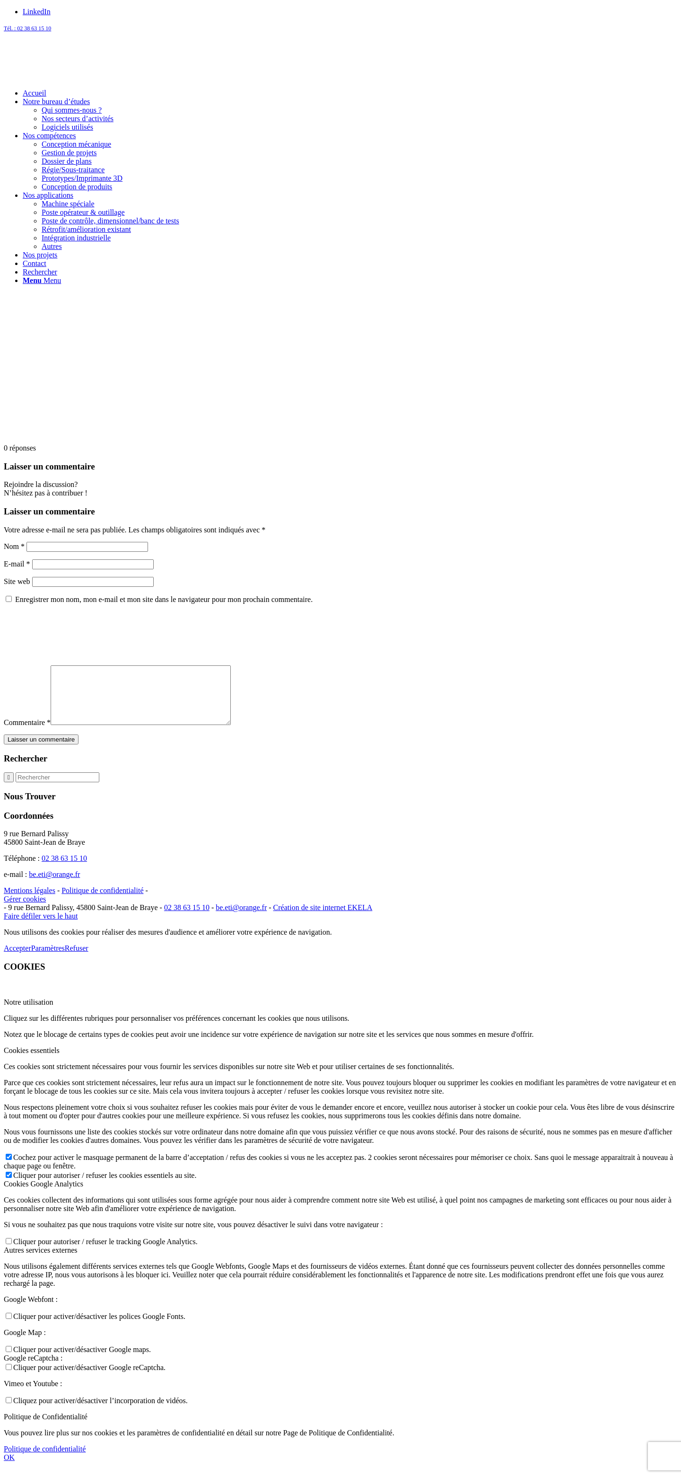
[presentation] (76, 634)
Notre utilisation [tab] (28, 1013)
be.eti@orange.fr (54, 886)
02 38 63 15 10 (64, 870)
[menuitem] (350, 93)
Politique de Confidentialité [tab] (45, 1428)
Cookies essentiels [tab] (32, 1062)
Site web (17, 581)
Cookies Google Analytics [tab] (43, 1195)
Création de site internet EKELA (323, 919)
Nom (14, 546)
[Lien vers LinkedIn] (37, 12)
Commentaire (27, 734)
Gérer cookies (25, 910)
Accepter (17, 959)
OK (9, 1469)
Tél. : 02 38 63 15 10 (27, 28)
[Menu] (42, 280)
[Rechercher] (40, 272)
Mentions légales (29, 902)
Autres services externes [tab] (41, 1261)
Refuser (76, 959)
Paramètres (48, 959)
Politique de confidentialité (102, 902)
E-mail (17, 564)
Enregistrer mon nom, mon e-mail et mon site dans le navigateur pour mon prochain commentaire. (164, 599)
